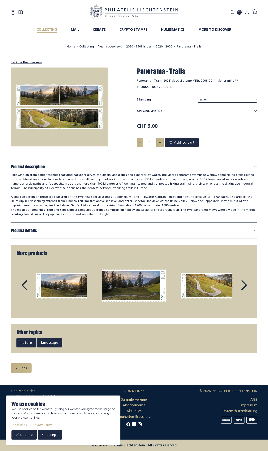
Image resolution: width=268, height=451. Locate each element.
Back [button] (21, 368)
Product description (28, 166)
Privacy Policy (40, 425)
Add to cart (182, 142)
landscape (49, 343)
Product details (24, 230)
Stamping (144, 99)
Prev (33, 289)
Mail (75, 29)
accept (50, 435)
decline (24, 435)
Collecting (47, 29)
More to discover (214, 29)
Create (99, 29)
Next (235, 289)
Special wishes (197, 111)
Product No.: (147, 87)
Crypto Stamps (133, 29)
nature (26, 343)
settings (19, 425)
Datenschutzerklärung (240, 411)
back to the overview (26, 62)
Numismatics (173, 29)
